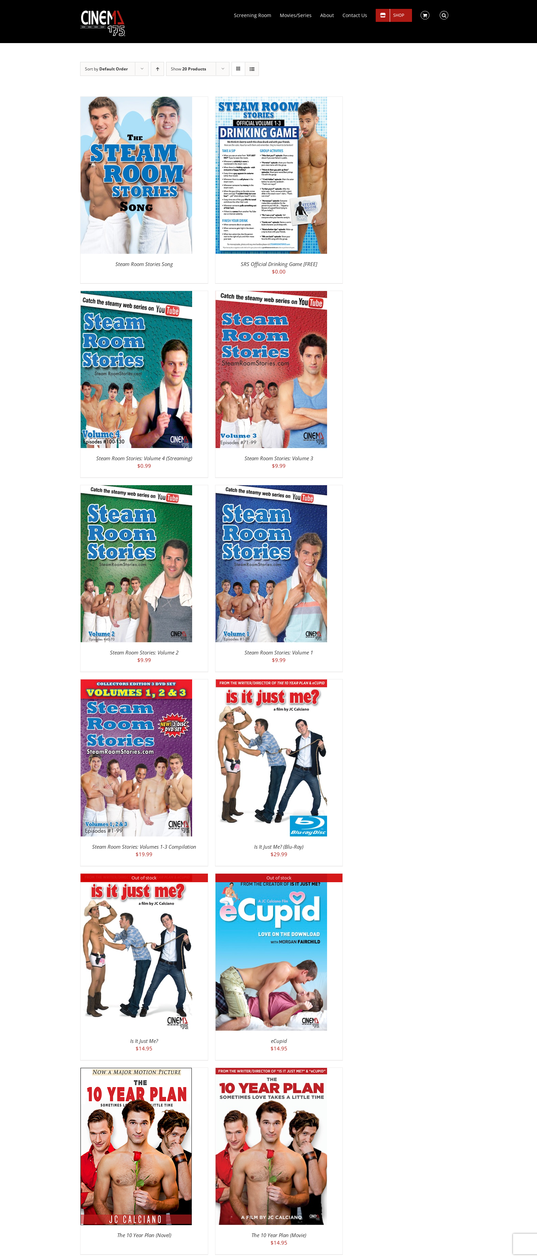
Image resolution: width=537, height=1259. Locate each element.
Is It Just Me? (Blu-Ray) (278, 846)
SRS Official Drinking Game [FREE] (279, 264)
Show (188, 69)
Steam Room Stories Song (144, 264)
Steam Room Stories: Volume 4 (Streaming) (144, 458)
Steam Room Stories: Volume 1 (279, 652)
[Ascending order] (157, 69)
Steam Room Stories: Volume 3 (279, 458)
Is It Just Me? (144, 1040)
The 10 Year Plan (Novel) (144, 1235)
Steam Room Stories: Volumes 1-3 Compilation (144, 846)
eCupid (279, 1040)
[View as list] (252, 69)
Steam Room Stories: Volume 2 (144, 652)
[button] (444, 14)
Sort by (106, 69)
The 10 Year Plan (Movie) (278, 1235)
